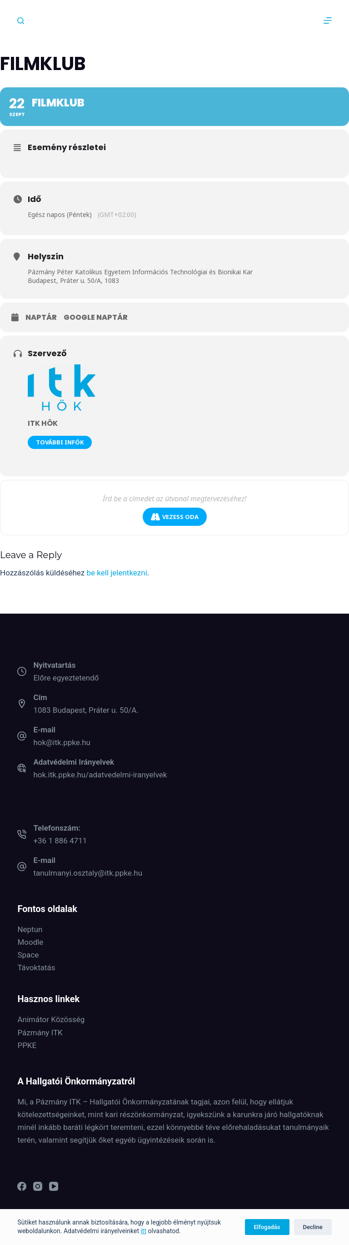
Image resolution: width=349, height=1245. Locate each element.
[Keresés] (20, 20)
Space (28, 954)
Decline (313, 1227)
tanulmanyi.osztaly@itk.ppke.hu (87, 872)
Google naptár (96, 317)
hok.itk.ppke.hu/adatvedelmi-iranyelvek (100, 774)
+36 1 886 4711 (60, 840)
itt (143, 1231)
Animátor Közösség (51, 1019)
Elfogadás (267, 1227)
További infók (60, 442)
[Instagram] (37, 1186)
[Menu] (328, 20)
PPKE (26, 1045)
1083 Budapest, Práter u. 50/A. (85, 710)
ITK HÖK (43, 423)
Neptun (29, 929)
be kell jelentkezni (117, 572)
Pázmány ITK (39, 1032)
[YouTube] (53, 1186)
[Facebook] (21, 1186)
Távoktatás (36, 967)
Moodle (30, 942)
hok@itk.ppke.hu (61, 742)
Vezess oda (175, 517)
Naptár (41, 317)
